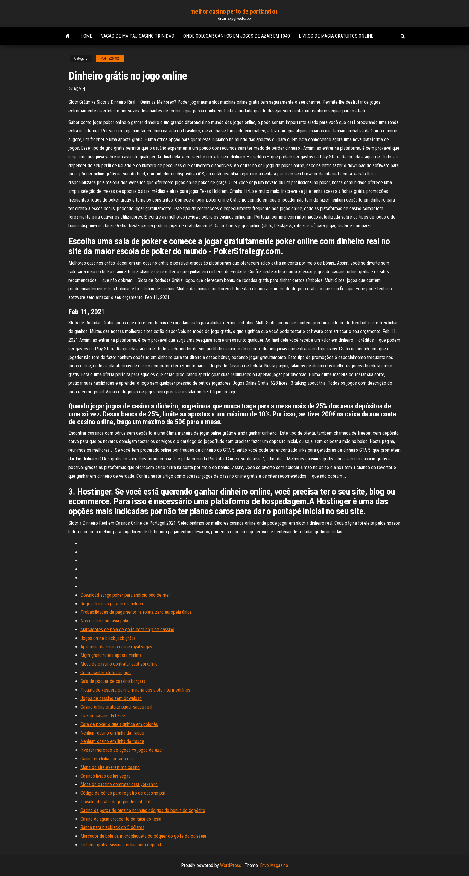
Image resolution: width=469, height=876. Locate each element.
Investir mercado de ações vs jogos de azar (121, 750)
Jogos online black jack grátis (108, 638)
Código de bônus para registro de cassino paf (122, 793)
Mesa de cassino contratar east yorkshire (119, 664)
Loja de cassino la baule (102, 715)
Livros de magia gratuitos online (336, 36)
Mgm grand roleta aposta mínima (111, 655)
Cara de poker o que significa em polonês (119, 724)
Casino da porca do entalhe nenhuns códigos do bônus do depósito (142, 810)
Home (86, 36)
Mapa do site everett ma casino (110, 767)
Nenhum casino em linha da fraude (112, 733)
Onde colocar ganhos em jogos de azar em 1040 (236, 36)
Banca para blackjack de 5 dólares (112, 827)
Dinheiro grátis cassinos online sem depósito (122, 845)
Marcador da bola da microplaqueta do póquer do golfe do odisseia (143, 836)
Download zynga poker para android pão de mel (125, 595)
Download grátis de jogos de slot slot (115, 802)
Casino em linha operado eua (107, 758)
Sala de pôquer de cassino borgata (112, 681)
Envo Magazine (274, 865)
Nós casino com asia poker (105, 621)
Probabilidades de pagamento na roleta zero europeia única (136, 612)
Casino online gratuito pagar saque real (116, 707)
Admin (79, 89)
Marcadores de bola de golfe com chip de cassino (127, 629)
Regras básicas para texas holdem (112, 604)
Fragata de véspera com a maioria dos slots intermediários (135, 690)
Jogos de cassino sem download (111, 698)
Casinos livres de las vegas (105, 776)
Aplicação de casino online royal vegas (116, 647)
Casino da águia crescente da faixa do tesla (120, 819)
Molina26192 (109, 59)
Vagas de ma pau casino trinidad (137, 36)
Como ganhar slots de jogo (105, 672)
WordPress (230, 865)
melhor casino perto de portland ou (234, 11)
